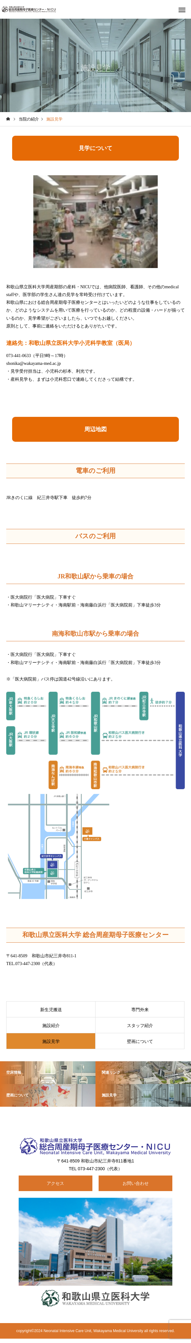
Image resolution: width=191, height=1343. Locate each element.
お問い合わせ (136, 1183)
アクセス (55, 1183)
